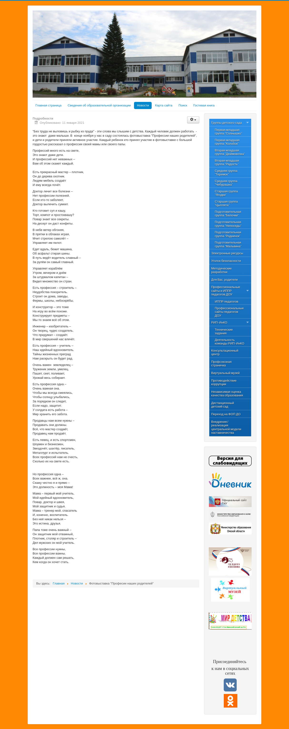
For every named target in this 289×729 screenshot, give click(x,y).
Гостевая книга (203, 105)
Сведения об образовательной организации (99, 105)
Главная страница (48, 105)
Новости (143, 105)
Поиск (183, 105)
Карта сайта (163, 105)
